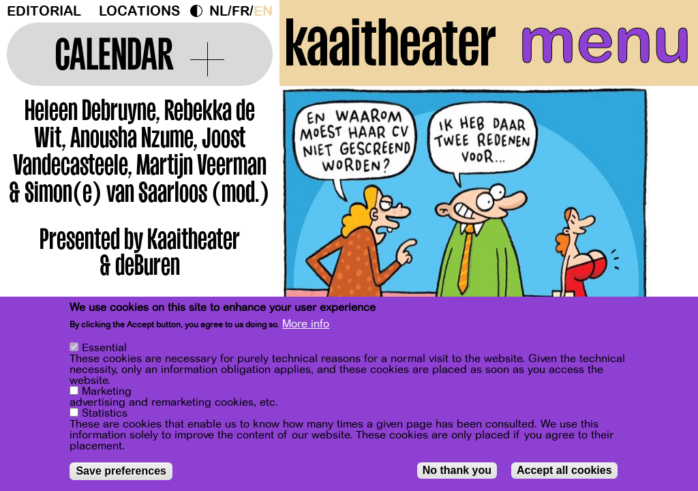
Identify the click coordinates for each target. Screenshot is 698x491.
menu (605, 41)
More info (305, 323)
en (263, 11)
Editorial (44, 11)
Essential (104, 348)
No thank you (457, 470)
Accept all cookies (564, 470)
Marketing (107, 391)
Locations (139, 11)
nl (218, 11)
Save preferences (121, 471)
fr (240, 11)
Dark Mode (199, 11)
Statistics (104, 413)
